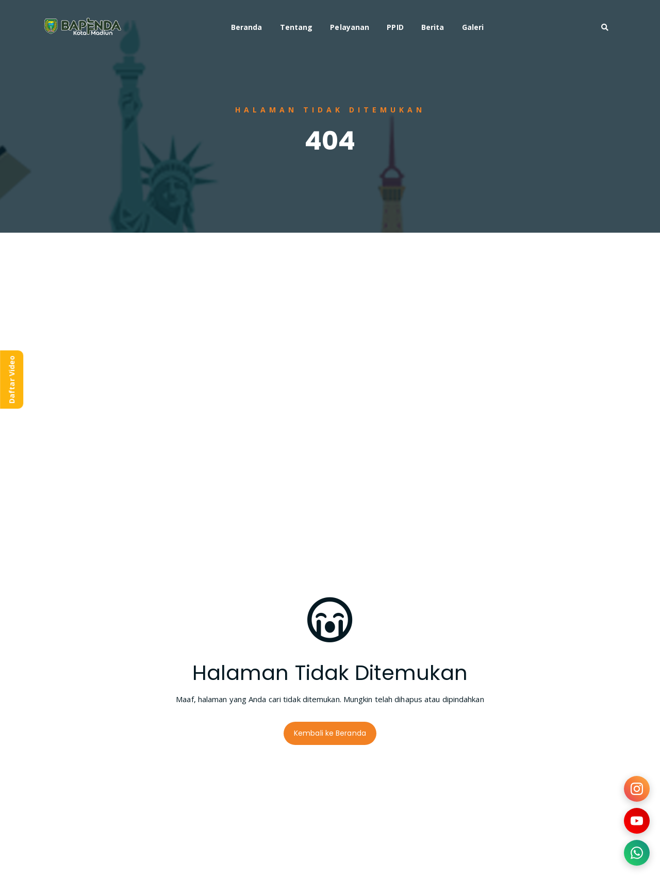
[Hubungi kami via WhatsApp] (637, 853)
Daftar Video (11, 379)
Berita (432, 27)
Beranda (246, 27)
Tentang (296, 27)
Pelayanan (349, 27)
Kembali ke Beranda (330, 733)
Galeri (473, 27)
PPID (395, 27)
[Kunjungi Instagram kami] (637, 789)
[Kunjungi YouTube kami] (637, 821)
